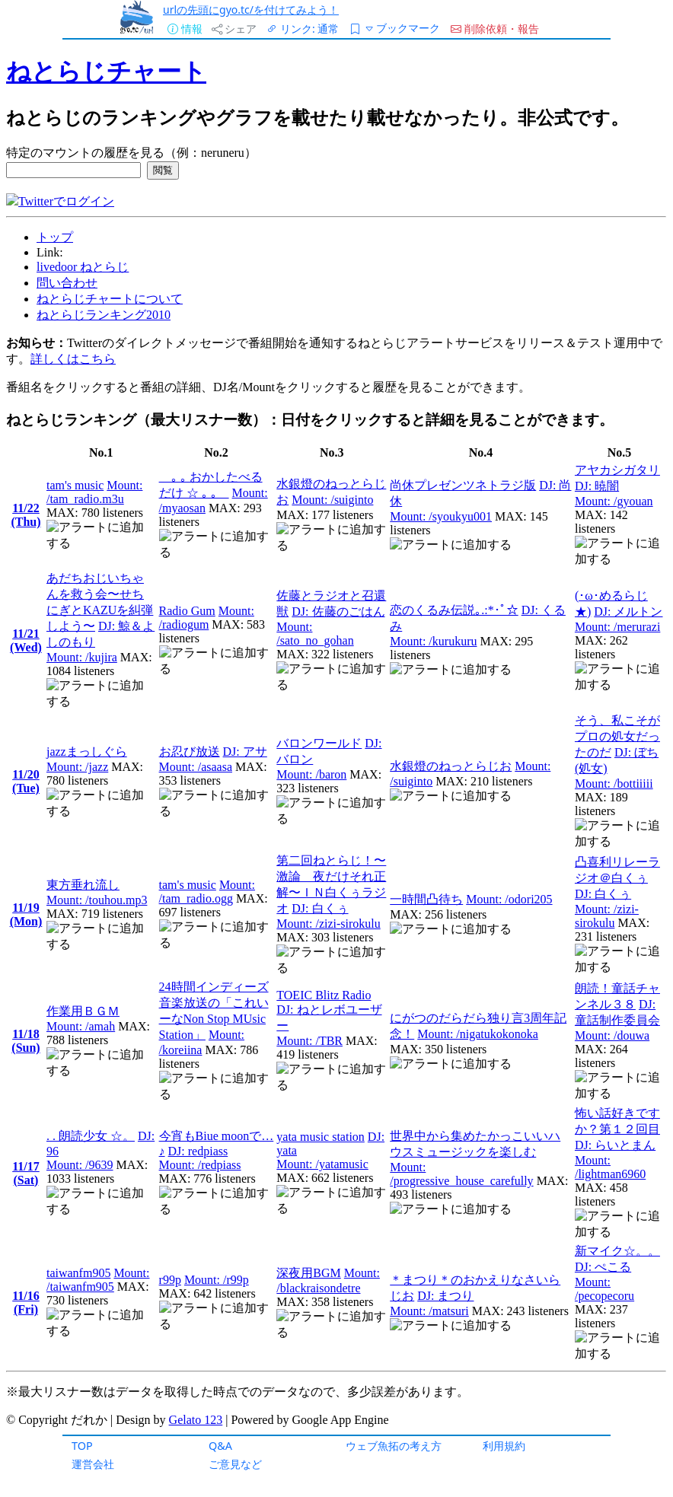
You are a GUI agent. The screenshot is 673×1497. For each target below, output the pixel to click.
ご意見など (235, 1464)
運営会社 (93, 1464)
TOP (82, 1445)
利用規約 (504, 1445)
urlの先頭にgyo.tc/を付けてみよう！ (251, 9)
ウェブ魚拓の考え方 (394, 1445)
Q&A (220, 1445)
